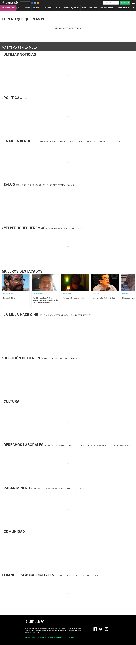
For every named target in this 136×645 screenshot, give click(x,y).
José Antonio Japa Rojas (39, 293)
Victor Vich (96, 293)
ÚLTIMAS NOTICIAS (24, 8)
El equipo (27, 637)
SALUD (58, 8)
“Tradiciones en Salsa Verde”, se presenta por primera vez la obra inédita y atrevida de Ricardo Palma (45, 300)
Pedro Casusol (67, 293)
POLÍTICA (36, 8)
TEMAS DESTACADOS (8, 8)
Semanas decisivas (9, 298)
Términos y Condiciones (39, 637)
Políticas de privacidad (54, 637)
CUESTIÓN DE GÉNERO (123, 8)
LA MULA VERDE (47, 8)
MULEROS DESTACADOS (89, 8)
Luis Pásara (125, 293)
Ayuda (65, 637)
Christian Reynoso (8, 293)
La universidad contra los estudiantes (104, 298)
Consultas (72, 637)
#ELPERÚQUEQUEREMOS (71, 8)
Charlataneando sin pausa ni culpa (73, 298)
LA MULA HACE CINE (106, 8)
